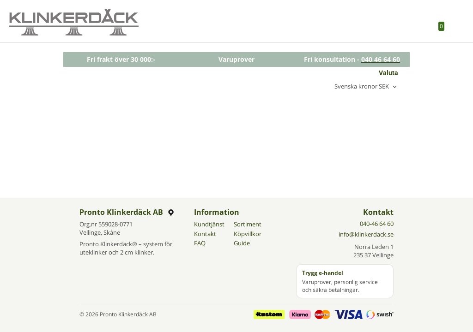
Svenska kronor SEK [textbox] (361, 86)
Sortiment (247, 224)
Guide (242, 243)
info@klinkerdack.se (366, 234)
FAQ (200, 243)
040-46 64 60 (377, 223)
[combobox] (366, 86)
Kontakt (205, 234)
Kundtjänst (209, 224)
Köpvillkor (247, 234)
